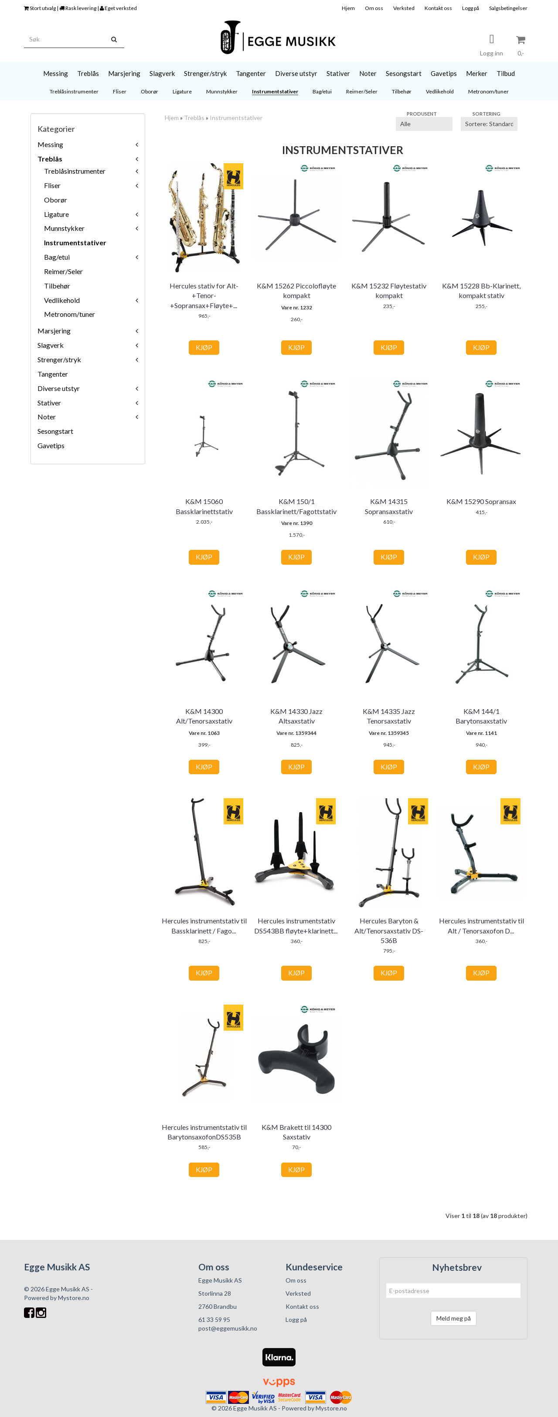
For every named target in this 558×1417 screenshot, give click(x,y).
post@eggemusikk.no (227, 1328)
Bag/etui (57, 257)
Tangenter (52, 374)
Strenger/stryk (59, 359)
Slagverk (50, 345)
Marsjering (54, 330)
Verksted (404, 8)
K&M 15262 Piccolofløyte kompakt (296, 290)
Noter (46, 416)
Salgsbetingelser (508, 8)
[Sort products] (489, 124)
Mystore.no (73, 1297)
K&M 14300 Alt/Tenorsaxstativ (204, 716)
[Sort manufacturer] (424, 124)
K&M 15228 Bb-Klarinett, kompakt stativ (481, 290)
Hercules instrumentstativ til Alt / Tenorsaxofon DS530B (481, 925)
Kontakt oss (438, 8)
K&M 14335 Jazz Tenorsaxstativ (389, 716)
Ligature (56, 214)
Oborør (55, 200)
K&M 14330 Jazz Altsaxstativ (296, 716)
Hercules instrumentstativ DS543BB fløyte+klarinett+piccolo (296, 930)
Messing (50, 144)
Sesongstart (55, 431)
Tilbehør (57, 285)
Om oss (374, 8)
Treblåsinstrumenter (74, 171)
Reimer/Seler (63, 271)
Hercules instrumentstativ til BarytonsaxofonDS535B (204, 1132)
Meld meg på (453, 1318)
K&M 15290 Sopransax (481, 501)
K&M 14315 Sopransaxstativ (389, 506)
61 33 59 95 (214, 1319)
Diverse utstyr (58, 388)
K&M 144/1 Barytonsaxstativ (481, 716)
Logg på (470, 8)
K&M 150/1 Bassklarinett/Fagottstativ (296, 506)
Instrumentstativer (75, 242)
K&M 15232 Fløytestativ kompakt (388, 290)
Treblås (49, 158)
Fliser (52, 185)
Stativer (49, 402)
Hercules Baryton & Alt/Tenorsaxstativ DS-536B (388, 930)
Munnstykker (64, 228)
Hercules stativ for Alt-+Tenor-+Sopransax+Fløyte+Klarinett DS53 (204, 300)
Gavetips (51, 445)
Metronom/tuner (69, 314)
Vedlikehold (62, 300)
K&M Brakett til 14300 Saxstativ (296, 1132)
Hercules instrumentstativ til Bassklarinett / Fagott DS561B (204, 930)
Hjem (348, 8)
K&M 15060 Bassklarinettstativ (204, 506)
